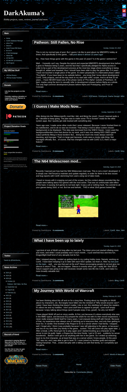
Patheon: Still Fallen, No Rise (17, 284)
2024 (7, 275)
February (10, 293)
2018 (7, 307)
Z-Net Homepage (12, 53)
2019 (7, 304)
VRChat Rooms (11, 75)
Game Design (114, 96)
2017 (7, 310)
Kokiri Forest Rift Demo (14, 48)
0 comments (58, 96)
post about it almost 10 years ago (88, 55)
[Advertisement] (16, 212)
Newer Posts (41, 366)
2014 (7, 318)
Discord (8, 46)
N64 (123, 230)
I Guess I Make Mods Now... (57, 106)
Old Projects (10, 63)
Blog (116, 280)
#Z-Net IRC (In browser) (14, 60)
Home (8, 38)
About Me (9, 55)
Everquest (103, 96)
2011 (7, 327)
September (11, 287)
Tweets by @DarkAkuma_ (12, 260)
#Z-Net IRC (10, 58)
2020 (7, 301)
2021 (7, 298)
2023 (7, 278)
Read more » (42, 91)
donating (6, 168)
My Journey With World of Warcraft (64, 291)
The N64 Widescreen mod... (57, 161)
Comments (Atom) (84, 372)
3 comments (58, 280)
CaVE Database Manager (14, 41)
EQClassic (93, 96)
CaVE (117, 151)
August (9, 290)
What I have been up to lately (59, 240)
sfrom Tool (9, 43)
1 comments (58, 354)
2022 (7, 295)
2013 (7, 321)
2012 (7, 324)
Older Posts (115, 366)
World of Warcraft (117, 354)
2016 (7, 312)
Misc (123, 96)
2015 (7, 315)
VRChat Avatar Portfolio (14, 78)
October (10, 281)
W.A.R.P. (9, 51)
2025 (7, 273)
